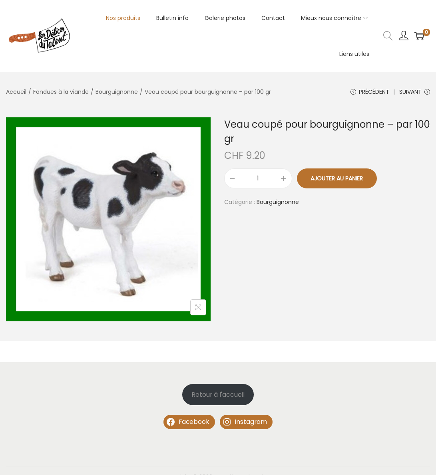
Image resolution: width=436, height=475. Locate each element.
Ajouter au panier (337, 178)
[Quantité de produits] (258, 178)
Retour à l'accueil (218, 394)
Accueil (16, 92)
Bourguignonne (117, 92)
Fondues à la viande (61, 92)
